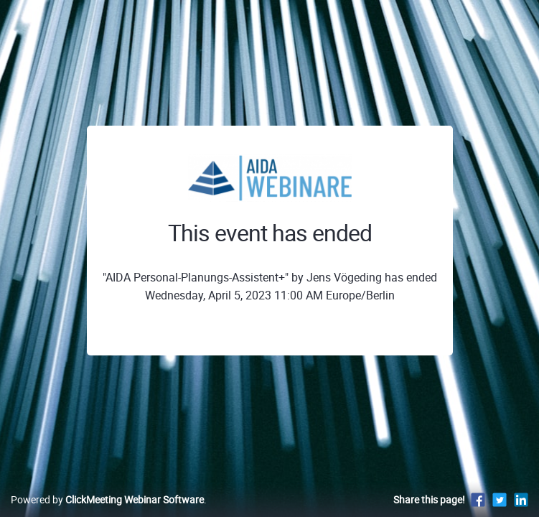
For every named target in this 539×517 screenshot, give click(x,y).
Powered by (107, 499)
